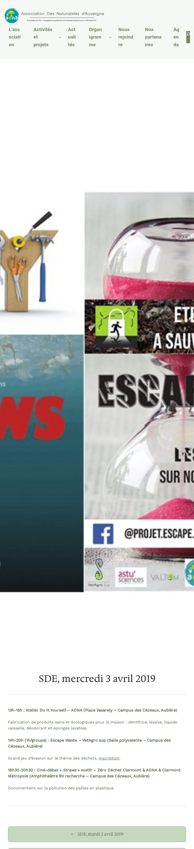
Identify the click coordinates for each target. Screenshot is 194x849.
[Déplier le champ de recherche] (188, 37)
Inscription (109, 758)
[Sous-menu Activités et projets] (60, 37)
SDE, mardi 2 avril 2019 (100, 834)
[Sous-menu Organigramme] (110, 37)
